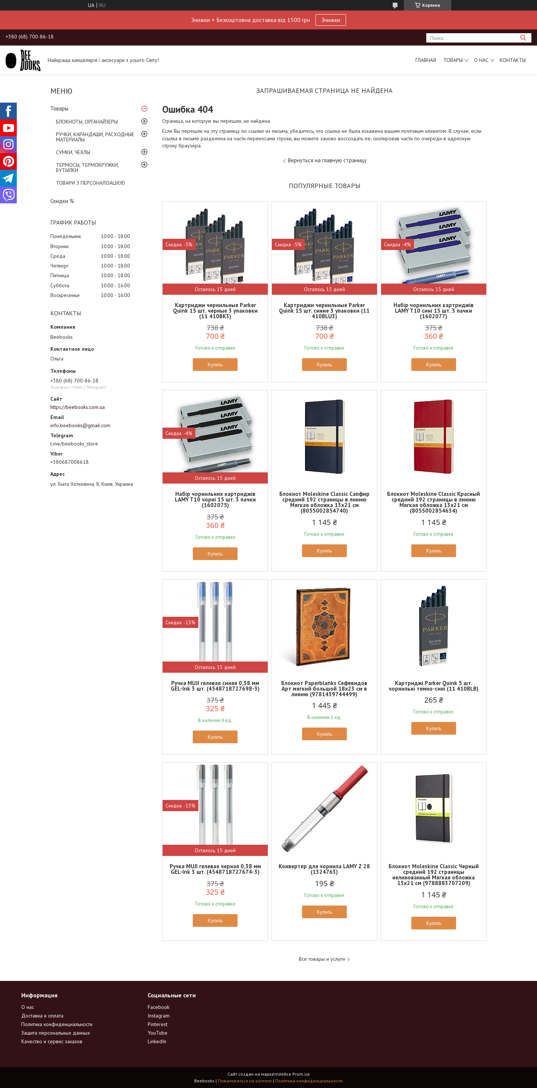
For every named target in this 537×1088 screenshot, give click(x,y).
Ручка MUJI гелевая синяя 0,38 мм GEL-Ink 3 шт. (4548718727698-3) (215, 685)
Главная (425, 60)
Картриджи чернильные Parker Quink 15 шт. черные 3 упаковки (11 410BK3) (215, 310)
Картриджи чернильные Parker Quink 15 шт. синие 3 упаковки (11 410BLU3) (324, 310)
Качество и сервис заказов (51, 1041)
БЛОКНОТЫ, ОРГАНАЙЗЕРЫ (87, 121)
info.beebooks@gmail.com (80, 425)
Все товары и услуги (322, 959)
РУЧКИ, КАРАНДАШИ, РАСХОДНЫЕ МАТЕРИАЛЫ (95, 137)
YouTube (157, 1032)
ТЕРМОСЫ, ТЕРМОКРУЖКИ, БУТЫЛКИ (87, 167)
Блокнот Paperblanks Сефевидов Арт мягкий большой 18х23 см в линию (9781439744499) (324, 688)
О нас (481, 60)
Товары (453, 60)
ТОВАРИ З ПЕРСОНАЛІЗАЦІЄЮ (90, 182)
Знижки (330, 20)
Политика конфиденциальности (56, 1024)
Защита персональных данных (55, 1032)
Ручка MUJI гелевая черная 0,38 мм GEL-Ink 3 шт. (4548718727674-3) (215, 869)
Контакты (513, 60)
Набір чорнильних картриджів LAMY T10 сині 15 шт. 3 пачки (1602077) (433, 310)
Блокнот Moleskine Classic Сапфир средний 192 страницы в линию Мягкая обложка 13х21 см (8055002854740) (324, 502)
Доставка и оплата (42, 1015)
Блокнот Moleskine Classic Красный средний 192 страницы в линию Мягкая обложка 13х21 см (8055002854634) (433, 502)
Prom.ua (301, 1074)
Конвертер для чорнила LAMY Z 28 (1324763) (324, 869)
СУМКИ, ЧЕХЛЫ (73, 152)
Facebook (158, 1007)
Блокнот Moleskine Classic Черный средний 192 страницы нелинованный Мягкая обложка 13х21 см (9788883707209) (434, 874)
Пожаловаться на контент (245, 1081)
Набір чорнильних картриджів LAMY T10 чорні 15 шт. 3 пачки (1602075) (215, 499)
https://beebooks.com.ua (77, 407)
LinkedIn (157, 1041)
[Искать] (523, 38)
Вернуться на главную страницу (327, 160)
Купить (215, 364)
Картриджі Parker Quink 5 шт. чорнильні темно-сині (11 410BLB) (433, 685)
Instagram (159, 1015)
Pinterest (157, 1024)
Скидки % (62, 200)
